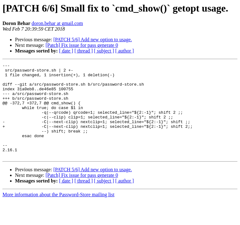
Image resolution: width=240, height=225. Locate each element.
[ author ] (124, 50)
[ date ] (66, 50)
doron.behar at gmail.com (57, 23)
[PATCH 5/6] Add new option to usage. (92, 39)
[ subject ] (104, 50)
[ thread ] (83, 50)
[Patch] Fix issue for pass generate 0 (82, 45)
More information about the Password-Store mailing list (58, 213)
